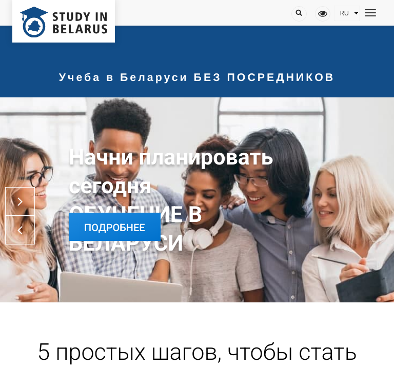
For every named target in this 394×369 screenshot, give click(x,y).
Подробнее (114, 227)
